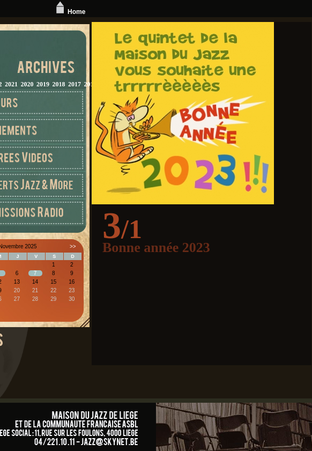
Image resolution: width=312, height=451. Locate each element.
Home (69, 12)
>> (73, 246)
